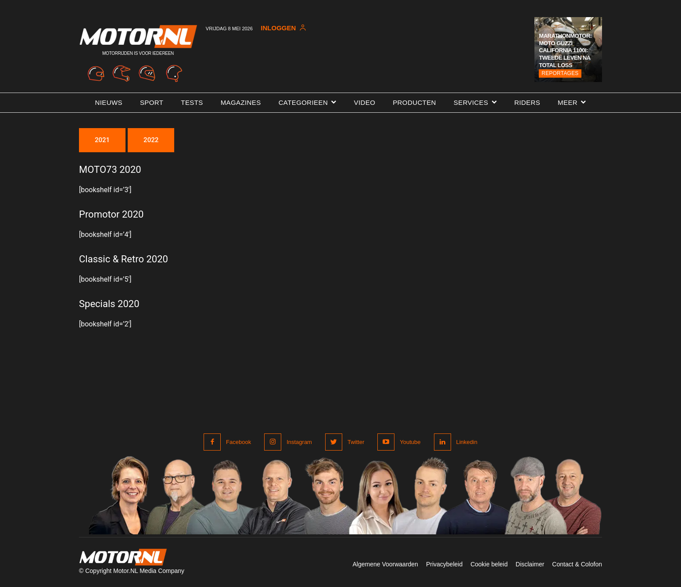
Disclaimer (530, 564)
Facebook (238, 442)
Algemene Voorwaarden (385, 564)
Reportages (559, 73)
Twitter (356, 442)
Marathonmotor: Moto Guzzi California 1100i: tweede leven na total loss (565, 50)
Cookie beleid (489, 564)
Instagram (299, 442)
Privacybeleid (444, 564)
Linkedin (466, 442)
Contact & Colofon (577, 564)
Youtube (410, 442)
